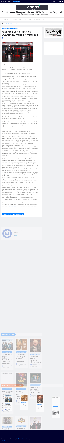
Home (3, 23)
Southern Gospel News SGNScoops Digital (32, 12)
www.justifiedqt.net (12, 206)
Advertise (37, 19)
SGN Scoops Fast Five (18, 214)
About (44, 19)
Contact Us (28, 19)
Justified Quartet (7, 214)
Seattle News (25, 439)
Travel (14, 19)
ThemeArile (3, 440)
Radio (20, 19)
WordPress (18, 439)
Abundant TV (6, 19)
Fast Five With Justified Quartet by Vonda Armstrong (17, 23)
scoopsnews (6, 38)
